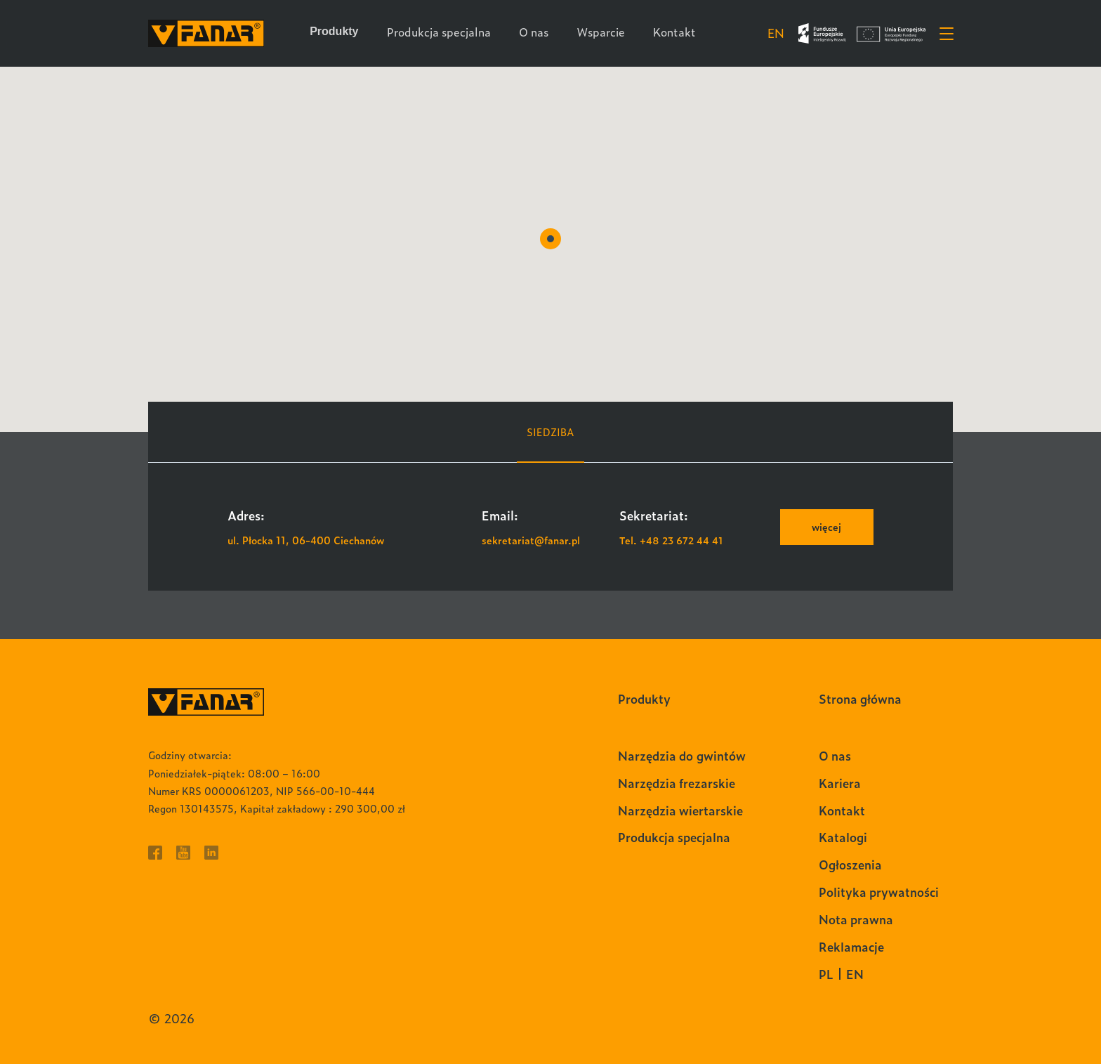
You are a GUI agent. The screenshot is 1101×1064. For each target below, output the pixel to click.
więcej (826, 526)
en (775, 32)
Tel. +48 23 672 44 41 (671, 539)
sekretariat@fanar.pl (531, 539)
